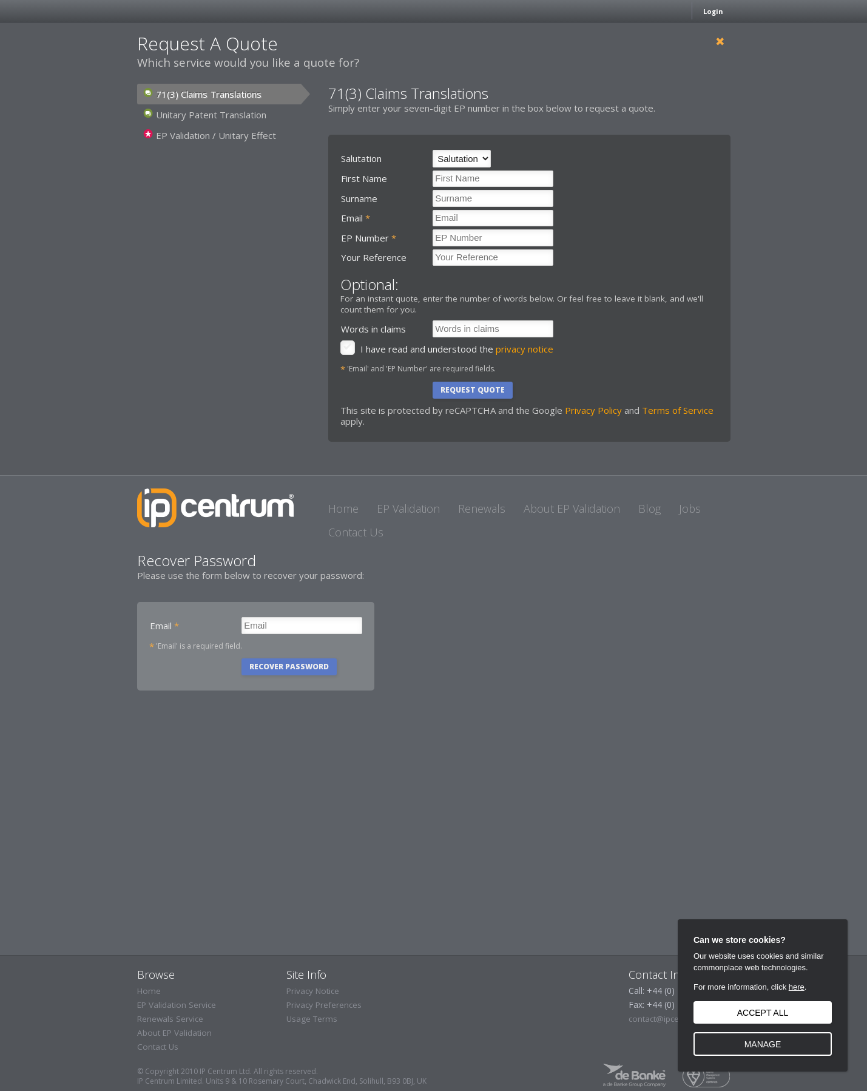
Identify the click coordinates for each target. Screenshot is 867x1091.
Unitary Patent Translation (204, 115)
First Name (364, 178)
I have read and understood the (456, 349)
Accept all (763, 1013)
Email (355, 218)
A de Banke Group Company (634, 1075)
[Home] (343, 508)
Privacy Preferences (324, 1004)
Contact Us (157, 1046)
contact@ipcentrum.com (675, 1018)
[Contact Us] (356, 532)
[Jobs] (690, 508)
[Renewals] (481, 508)
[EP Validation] (408, 508)
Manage (762, 1044)
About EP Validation (174, 1032)
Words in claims (373, 329)
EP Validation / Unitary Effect (209, 135)
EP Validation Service (176, 1004)
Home (149, 990)
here (797, 986)
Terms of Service (678, 410)
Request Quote (472, 390)
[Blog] (649, 508)
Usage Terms (311, 1018)
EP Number (368, 238)
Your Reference (374, 257)
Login (713, 11)
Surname (359, 198)
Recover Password (289, 666)
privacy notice (524, 349)
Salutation (361, 158)
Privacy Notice (312, 990)
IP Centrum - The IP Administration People (215, 507)
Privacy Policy (593, 410)
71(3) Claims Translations (202, 94)
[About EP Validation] (571, 508)
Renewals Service (170, 1018)
